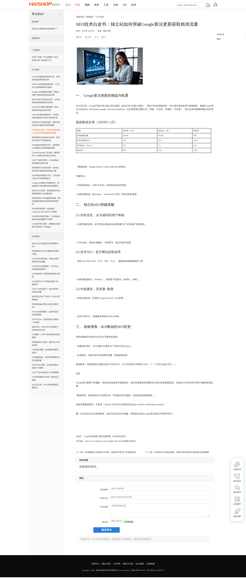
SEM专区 (36, 236)
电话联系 (237, 477)
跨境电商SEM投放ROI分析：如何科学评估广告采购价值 (108, 451)
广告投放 (36, 50)
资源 (102, 4)
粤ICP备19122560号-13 (155, 572)
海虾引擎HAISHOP (138, 572)
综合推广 (36, 22)
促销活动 (36, 38)
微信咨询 (237, 489)
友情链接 (152, 565)
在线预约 (237, 501)
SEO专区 (35, 70)
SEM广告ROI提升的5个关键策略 (45, 372)
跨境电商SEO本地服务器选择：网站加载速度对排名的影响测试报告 (46, 201)
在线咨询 (237, 466)
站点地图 (140, 565)
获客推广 (40, 14)
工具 (114, 4)
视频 (91, 4)
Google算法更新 (90, 436)
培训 (80, 4)
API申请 (116, 565)
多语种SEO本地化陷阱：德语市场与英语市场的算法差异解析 (179, 451)
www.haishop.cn (124, 572)
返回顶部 (237, 513)
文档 (125, 4)
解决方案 (105, 565)
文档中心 (93, 565)
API (136, 4)
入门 (69, 4)
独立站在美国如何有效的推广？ (45, 29)
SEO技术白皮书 (116, 436)
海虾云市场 (128, 565)
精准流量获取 (103, 436)
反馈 (147, 4)
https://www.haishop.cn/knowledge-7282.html (102, 441)
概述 (219, 39)
